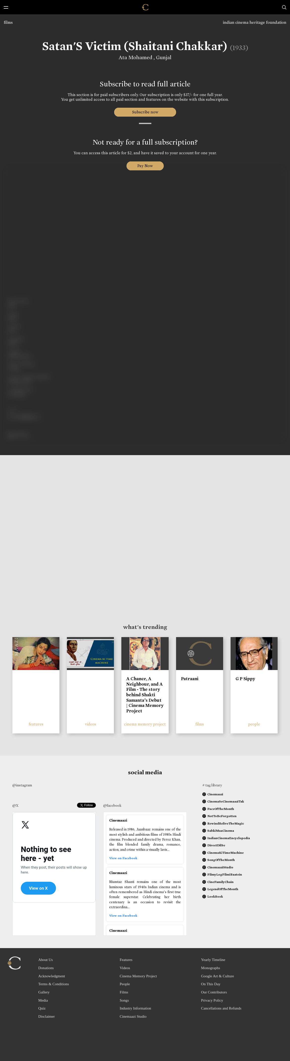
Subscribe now (145, 112)
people (254, 724)
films (8, 22)
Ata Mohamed (136, 57)
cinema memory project (145, 724)
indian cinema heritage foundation (254, 22)
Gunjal (163, 57)
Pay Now (145, 165)
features (36, 724)
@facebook (112, 805)
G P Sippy (245, 678)
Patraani (189, 678)
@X (15, 805)
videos (90, 724)
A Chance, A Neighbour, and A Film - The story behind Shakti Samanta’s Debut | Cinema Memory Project (144, 695)
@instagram (22, 785)
